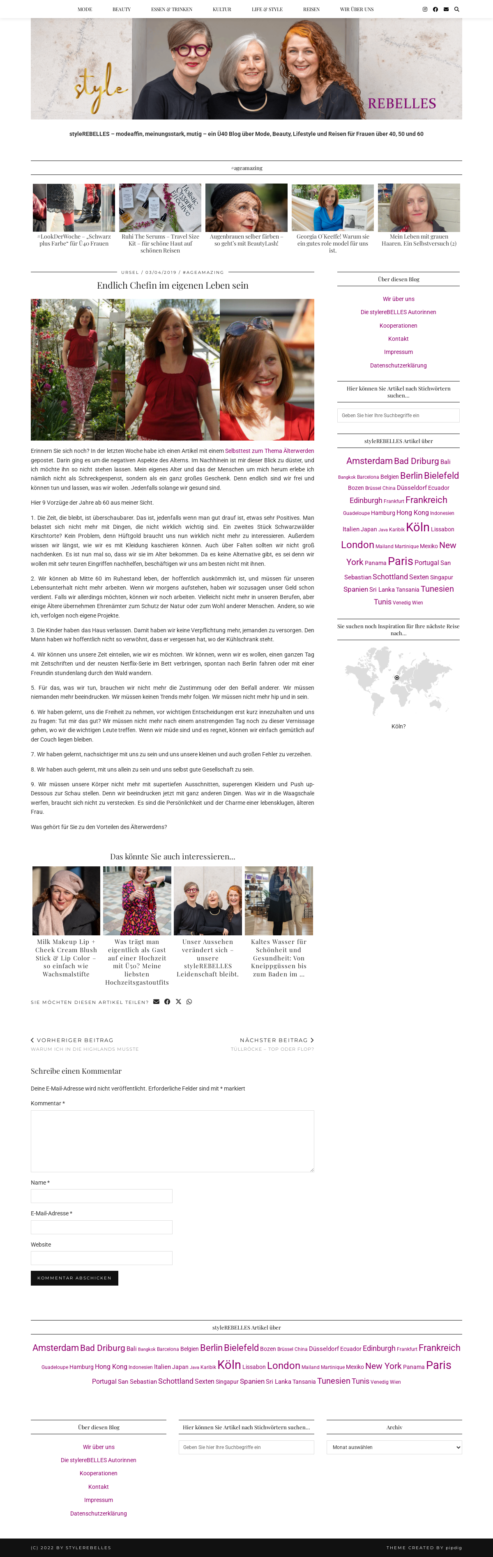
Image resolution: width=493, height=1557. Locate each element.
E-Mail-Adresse (51, 1213)
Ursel (130, 272)
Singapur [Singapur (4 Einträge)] (441, 577)
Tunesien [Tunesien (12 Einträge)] (437, 589)
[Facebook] (435, 9)
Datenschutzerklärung (398, 365)
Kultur (222, 9)
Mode (85, 9)
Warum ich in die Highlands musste (85, 1044)
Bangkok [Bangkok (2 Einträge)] (347, 477)
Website (41, 1244)
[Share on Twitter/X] (178, 1002)
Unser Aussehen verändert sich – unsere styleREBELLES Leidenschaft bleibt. (208, 957)
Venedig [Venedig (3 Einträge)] (402, 602)
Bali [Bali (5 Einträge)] (445, 462)
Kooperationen (398, 325)
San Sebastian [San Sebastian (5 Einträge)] (137, 1381)
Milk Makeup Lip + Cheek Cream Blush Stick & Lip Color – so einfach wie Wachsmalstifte (66, 957)
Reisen (311, 9)
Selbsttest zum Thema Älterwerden (269, 451)
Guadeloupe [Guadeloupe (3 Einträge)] (356, 513)
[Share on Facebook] (167, 1002)
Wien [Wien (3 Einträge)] (417, 602)
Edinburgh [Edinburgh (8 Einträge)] (366, 500)
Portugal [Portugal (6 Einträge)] (427, 563)
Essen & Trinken (171, 9)
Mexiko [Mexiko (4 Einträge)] (429, 546)
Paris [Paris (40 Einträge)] (400, 561)
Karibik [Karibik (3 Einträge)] (397, 529)
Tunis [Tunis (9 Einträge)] (383, 601)
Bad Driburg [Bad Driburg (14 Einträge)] (416, 461)
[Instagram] (425, 9)
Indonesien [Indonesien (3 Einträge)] (442, 513)
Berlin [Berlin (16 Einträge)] (411, 476)
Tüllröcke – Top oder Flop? (272, 1044)
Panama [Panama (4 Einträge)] (376, 563)
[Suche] (456, 9)
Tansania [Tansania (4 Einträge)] (407, 589)
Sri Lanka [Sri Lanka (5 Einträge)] (382, 589)
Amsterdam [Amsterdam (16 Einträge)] (369, 461)
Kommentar (48, 1103)
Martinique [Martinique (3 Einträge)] (407, 546)
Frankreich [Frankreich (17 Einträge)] (426, 500)
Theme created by (424, 1547)
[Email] (446, 9)
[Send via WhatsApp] (189, 1002)
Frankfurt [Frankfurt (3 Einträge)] (394, 501)
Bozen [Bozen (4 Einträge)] (356, 488)
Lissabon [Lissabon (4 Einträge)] (442, 529)
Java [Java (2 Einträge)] (383, 530)
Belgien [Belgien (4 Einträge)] (389, 476)
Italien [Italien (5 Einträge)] (351, 529)
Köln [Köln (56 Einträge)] (418, 527)
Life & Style (267, 9)
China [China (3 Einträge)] (389, 488)
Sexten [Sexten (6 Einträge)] (419, 577)
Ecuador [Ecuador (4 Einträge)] (438, 488)
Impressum (398, 352)
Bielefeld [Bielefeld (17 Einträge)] (441, 476)
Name (40, 1182)
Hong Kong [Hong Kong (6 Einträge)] (412, 513)
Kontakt (398, 338)
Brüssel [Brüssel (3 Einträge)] (373, 488)
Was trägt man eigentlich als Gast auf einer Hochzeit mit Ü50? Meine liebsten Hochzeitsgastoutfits (137, 961)
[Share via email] (156, 1002)
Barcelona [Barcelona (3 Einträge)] (368, 477)
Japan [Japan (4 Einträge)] (369, 529)
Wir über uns (356, 9)
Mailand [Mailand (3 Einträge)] (385, 546)
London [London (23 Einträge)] (357, 545)
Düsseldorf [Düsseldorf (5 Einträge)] (412, 487)
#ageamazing (203, 272)
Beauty (122, 9)
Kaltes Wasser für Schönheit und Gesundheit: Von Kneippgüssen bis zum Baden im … (279, 957)
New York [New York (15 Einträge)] (383, 1366)
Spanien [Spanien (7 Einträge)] (355, 589)
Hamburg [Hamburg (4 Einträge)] (383, 513)
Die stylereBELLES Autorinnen (398, 312)
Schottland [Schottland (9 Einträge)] (390, 576)
